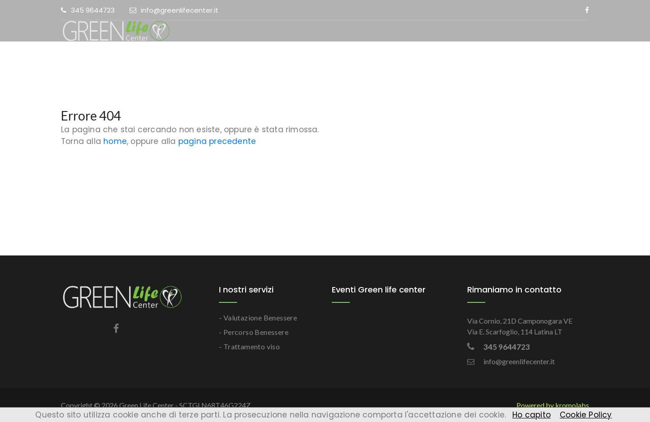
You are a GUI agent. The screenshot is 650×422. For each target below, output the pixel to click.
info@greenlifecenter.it (174, 10)
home (115, 141)
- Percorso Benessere (253, 332)
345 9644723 (88, 10)
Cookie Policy (586, 414)
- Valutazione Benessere (258, 317)
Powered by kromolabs (552, 405)
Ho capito (531, 414)
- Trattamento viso (249, 346)
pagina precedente (217, 141)
